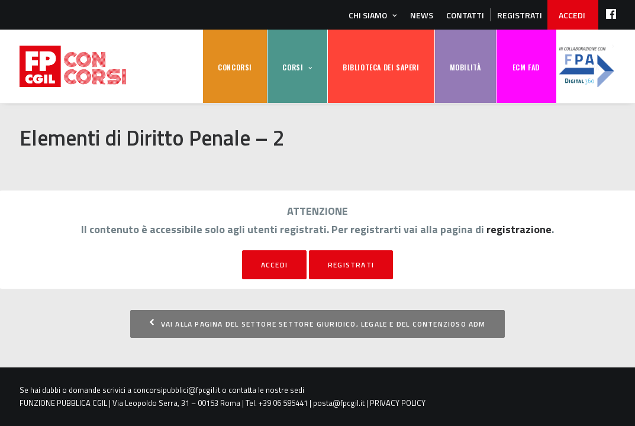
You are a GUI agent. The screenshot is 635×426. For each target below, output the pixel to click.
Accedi (274, 264)
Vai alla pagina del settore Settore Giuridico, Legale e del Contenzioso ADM (317, 324)
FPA (586, 66)
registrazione (519, 229)
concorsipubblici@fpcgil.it (176, 390)
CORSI (292, 67)
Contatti (465, 15)
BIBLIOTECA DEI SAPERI (381, 67)
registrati (351, 264)
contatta (242, 390)
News (421, 15)
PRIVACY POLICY (398, 403)
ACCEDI (572, 15)
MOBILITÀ (465, 67)
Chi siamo (368, 15)
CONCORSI (235, 67)
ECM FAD (526, 67)
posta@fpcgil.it (339, 403)
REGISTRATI (519, 15)
